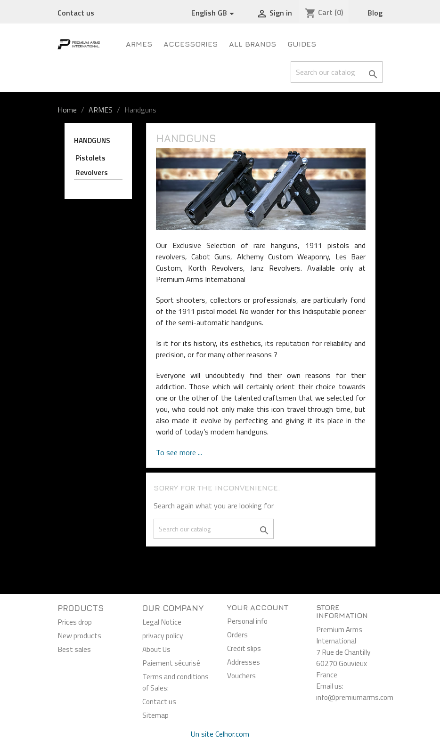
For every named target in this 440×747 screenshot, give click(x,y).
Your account (257, 607)
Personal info (247, 621)
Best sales (74, 649)
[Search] (337, 72)
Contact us (75, 12)
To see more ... (179, 452)
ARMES (139, 44)
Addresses (243, 661)
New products (79, 635)
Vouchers (241, 675)
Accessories (190, 44)
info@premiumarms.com (354, 697)
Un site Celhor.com (220, 733)
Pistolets (90, 157)
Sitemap (155, 715)
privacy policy (162, 635)
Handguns (92, 140)
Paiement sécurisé (171, 662)
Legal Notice (161, 621)
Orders (237, 634)
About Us (156, 649)
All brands (252, 44)
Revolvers (91, 172)
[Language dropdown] (214, 13)
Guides (301, 44)
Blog (375, 12)
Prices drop (74, 621)
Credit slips (244, 648)
